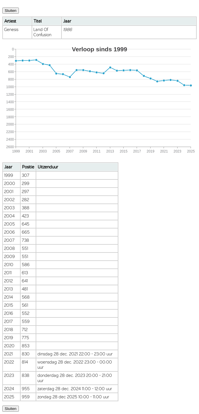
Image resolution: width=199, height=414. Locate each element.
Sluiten (11, 10)
